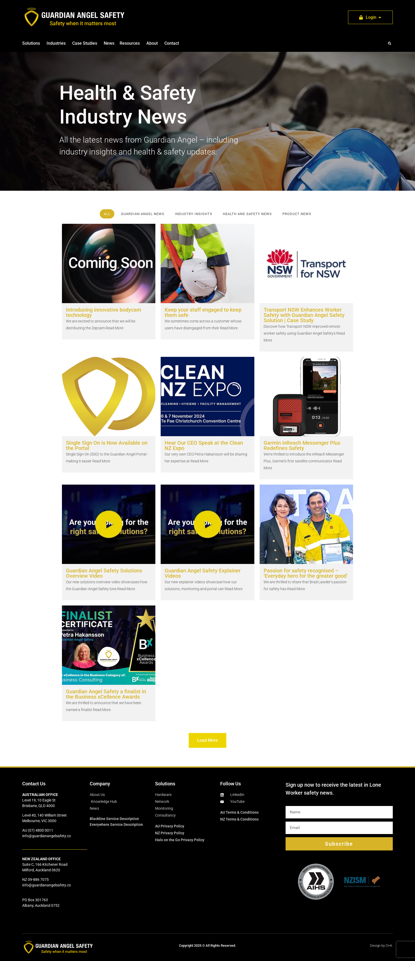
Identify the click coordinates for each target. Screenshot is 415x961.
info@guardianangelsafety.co (46, 836)
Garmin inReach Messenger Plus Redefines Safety (302, 445)
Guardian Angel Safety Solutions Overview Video (104, 573)
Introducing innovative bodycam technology (103, 312)
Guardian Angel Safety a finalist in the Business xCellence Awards (106, 694)
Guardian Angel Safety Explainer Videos (203, 573)
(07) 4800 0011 (40, 830)
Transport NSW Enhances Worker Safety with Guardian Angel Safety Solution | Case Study (304, 315)
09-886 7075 (38, 879)
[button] (389, 43)
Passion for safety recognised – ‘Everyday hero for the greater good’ (306, 573)
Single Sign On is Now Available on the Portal (106, 445)
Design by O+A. (381, 946)
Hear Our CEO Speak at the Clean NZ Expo (204, 445)
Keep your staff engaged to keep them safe (203, 312)
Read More (114, 328)
